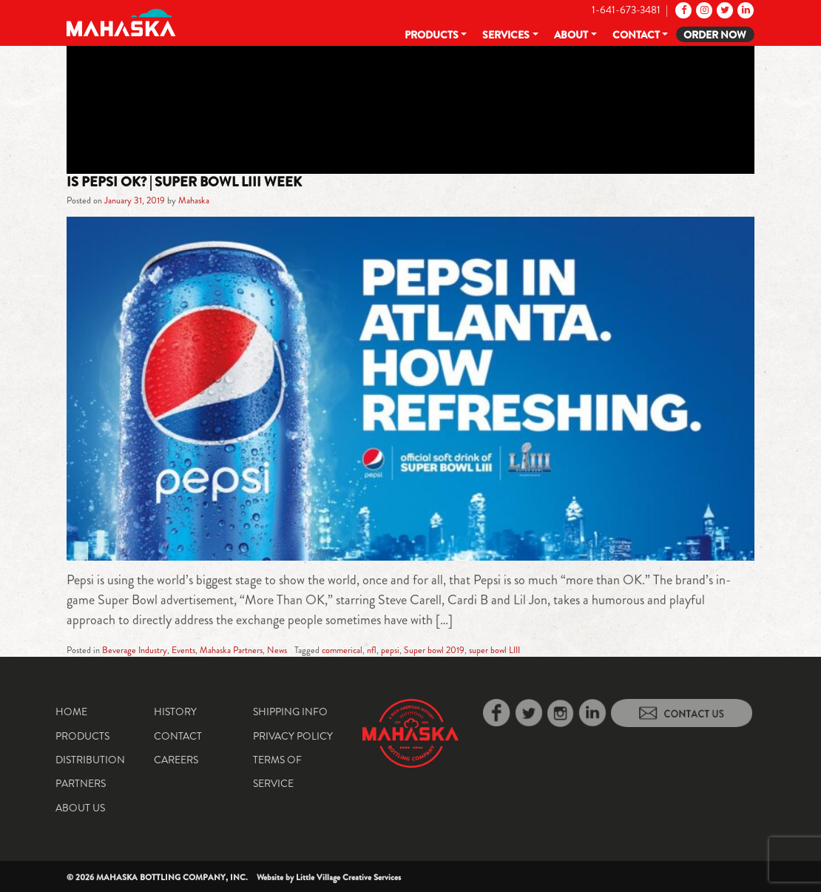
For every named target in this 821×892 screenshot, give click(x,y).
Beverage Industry (134, 650)
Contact (636, 34)
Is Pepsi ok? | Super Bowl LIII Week (184, 182)
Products (432, 34)
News (277, 650)
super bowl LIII (494, 650)
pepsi (390, 650)
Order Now (714, 34)
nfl (371, 650)
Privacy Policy (293, 736)
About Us (80, 807)
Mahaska (193, 200)
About (571, 34)
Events (183, 650)
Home (71, 711)
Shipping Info (290, 711)
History (175, 711)
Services (506, 34)
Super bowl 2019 (434, 650)
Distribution (90, 759)
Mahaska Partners (231, 650)
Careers (176, 759)
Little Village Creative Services (348, 877)
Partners (80, 783)
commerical (342, 650)
